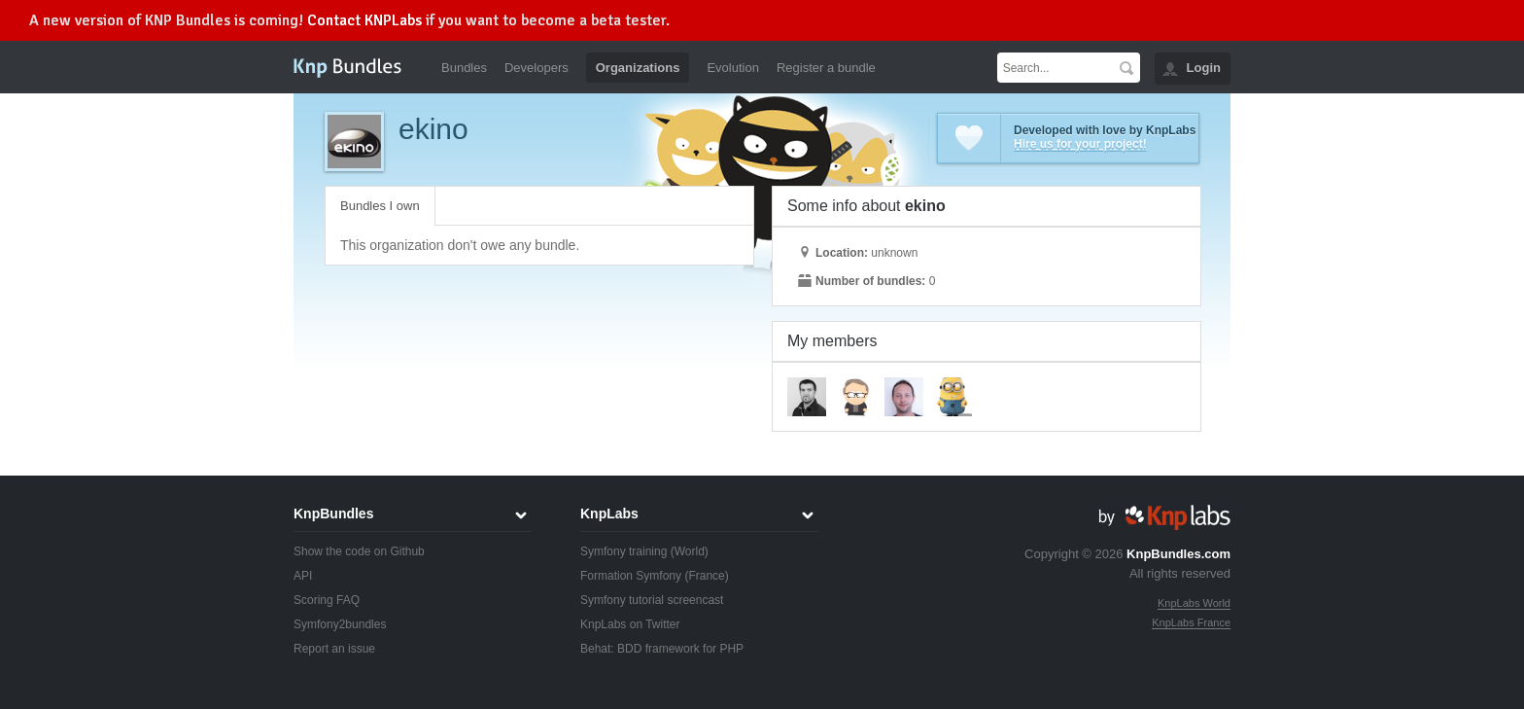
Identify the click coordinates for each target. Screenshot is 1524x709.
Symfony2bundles (340, 624)
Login (1204, 67)
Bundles (464, 67)
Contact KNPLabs (364, 20)
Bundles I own (380, 205)
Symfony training (623, 551)
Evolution (732, 67)
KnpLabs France (1191, 622)
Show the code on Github (359, 551)
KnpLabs (609, 513)
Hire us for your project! (1080, 144)
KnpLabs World (1194, 603)
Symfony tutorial (622, 600)
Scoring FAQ (327, 600)
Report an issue (334, 649)
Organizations (638, 67)
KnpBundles (333, 513)
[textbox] (1055, 68)
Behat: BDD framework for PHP (662, 649)
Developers (536, 67)
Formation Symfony (630, 576)
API (303, 576)
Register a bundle (826, 67)
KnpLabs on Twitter (630, 624)
